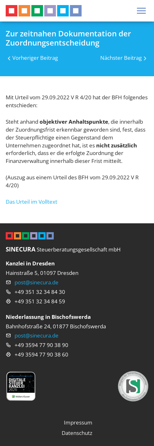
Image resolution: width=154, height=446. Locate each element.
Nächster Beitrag (121, 57)
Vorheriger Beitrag (35, 57)
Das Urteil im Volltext (31, 201)
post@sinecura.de (37, 282)
